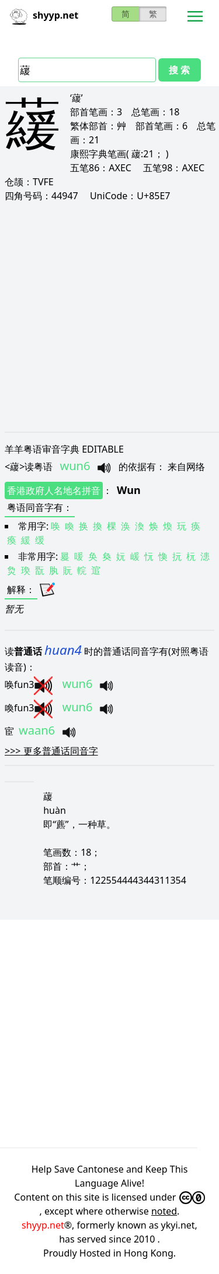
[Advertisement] (109, 316)
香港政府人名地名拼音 (53, 490)
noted (164, 1211)
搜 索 (179, 69)
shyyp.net (43, 1225)
